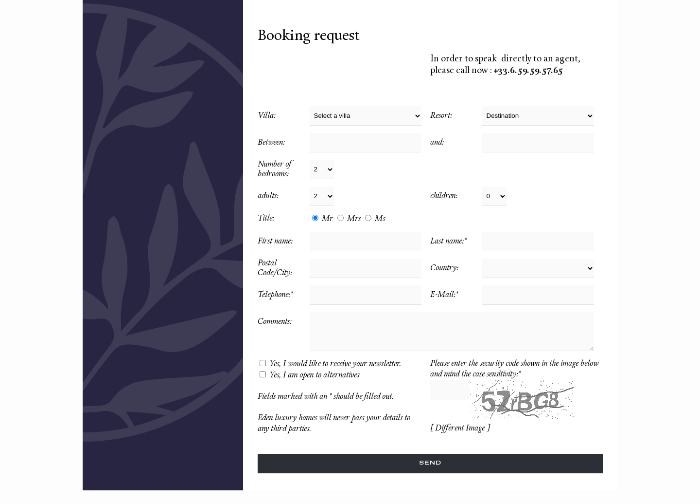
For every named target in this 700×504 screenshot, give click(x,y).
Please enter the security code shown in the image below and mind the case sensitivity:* (514, 369)
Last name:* (448, 241)
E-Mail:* (444, 295)
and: (437, 143)
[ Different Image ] (460, 428)
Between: (271, 143)
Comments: (275, 322)
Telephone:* (275, 295)
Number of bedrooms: (275, 169)
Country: (444, 268)
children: (443, 196)
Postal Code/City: (275, 268)
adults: (268, 196)
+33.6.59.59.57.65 (528, 70)
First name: (275, 241)
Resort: (441, 116)
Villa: (267, 116)
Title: (266, 219)
